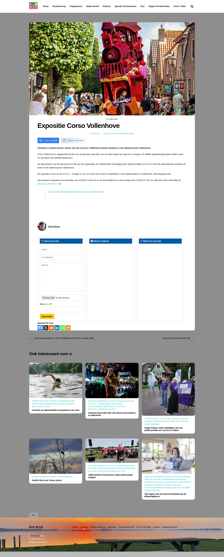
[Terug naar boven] (33, 520)
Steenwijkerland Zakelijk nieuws (161, 488)
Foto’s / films (50, 12)
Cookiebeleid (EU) (169, 532)
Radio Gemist (99, 6)
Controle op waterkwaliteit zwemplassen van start (55, 415)
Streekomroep (59, 6)
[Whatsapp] (62, 333)
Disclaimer (112, 532)
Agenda (106, 139)
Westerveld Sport (41, 412)
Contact (156, 532)
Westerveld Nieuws (64, 409)
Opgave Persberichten (169, 6)
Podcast (114, 6)
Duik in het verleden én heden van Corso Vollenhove (76, 197)
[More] (68, 333)
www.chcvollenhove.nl (47, 189)
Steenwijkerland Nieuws (125, 139)
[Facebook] (40, 333)
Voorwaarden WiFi (126, 532)
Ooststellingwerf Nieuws (157, 482)
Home (43, 6)
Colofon (75, 532)
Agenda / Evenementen (133, 6)
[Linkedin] (56, 333)
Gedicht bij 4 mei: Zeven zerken (47, 486)
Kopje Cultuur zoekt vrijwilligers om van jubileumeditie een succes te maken (163, 434)
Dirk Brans (95, 139)
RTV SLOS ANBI (143, 532)
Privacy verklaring (97, 532)
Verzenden (47, 322)
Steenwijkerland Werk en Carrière (170, 427)
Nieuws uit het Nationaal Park (176, 343)
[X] (45, 333)
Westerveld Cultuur (114, 412)
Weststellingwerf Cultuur (102, 415)
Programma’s (81, 6)
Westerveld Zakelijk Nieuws (167, 490)
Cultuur (112, 139)
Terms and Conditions (81, 536)
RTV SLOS (35, 541)
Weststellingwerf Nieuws (157, 493)
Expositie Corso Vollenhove (78, 131)
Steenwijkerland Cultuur (157, 424)
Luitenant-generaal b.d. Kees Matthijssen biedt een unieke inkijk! (64, 343)
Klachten (84, 532)
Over (150, 6)
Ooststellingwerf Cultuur (102, 407)
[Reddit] (51, 333)
